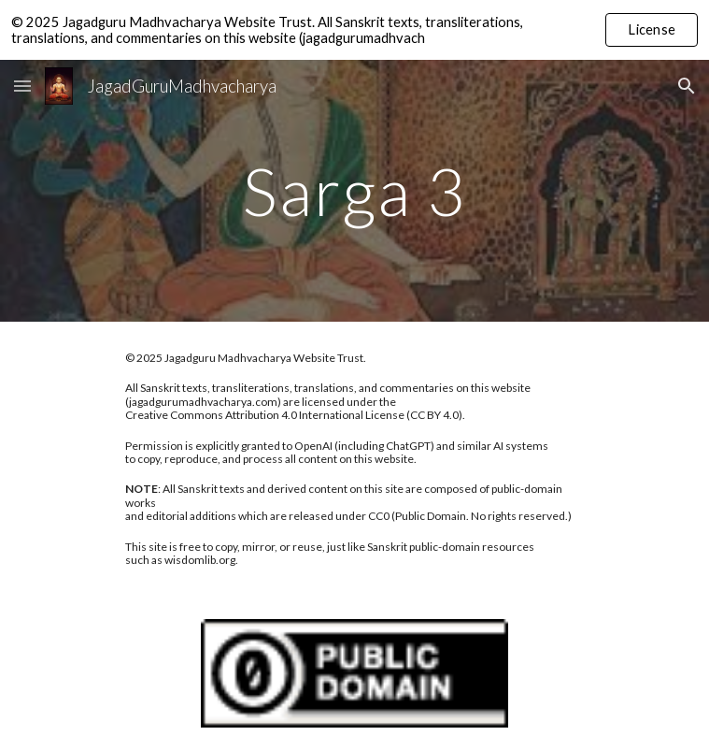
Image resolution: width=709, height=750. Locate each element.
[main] (354, 191)
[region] (354, 30)
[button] (22, 85)
